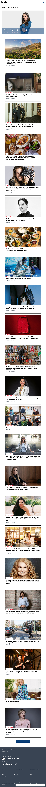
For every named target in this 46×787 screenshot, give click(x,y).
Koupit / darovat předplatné (35, 769)
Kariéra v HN (4, 774)
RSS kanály (32, 774)
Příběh (7, 58)
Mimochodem (9, 92)
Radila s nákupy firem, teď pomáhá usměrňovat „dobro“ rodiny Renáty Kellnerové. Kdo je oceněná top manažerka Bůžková (22, 731)
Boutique (8, 304)
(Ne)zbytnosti (9, 216)
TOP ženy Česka (9, 395)
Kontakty (3, 769)
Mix (7, 153)
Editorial (6, 32)
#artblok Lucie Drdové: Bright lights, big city (18, 278)
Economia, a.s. (9, 751)
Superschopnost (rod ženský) (15, 30)
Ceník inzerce (4, 776)
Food (7, 246)
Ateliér (7, 364)
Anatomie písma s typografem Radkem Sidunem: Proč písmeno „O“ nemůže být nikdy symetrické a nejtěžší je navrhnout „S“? (21, 368)
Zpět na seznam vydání (23, 741)
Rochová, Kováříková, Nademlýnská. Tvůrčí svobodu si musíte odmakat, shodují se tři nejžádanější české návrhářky (21, 126)
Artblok (8, 276)
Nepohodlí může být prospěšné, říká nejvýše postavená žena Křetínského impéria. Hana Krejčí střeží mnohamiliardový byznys (22, 582)
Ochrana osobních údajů (18, 769)
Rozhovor (8, 122)
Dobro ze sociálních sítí (12, 701)
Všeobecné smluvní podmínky (19, 774)
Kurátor (8, 334)
